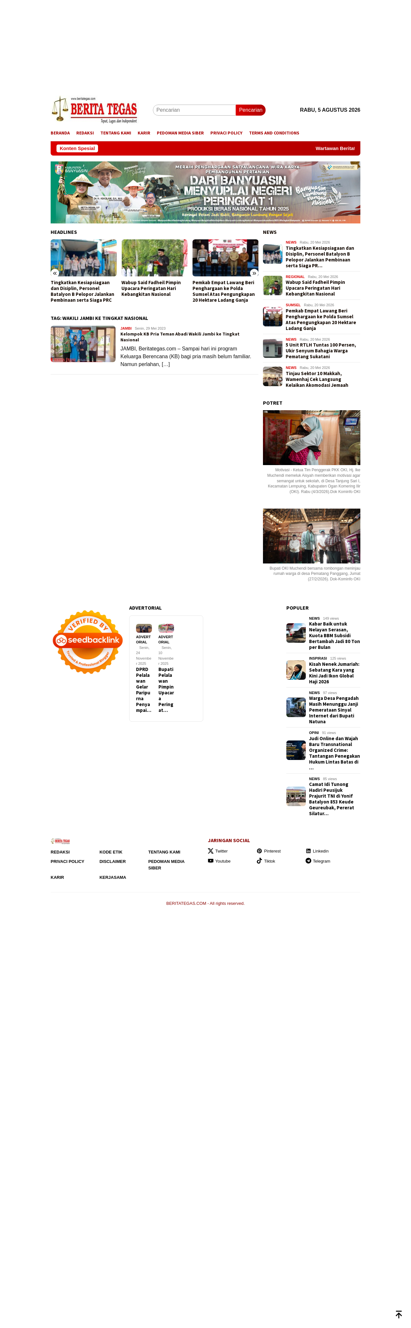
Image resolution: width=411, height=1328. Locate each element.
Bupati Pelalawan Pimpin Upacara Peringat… (166, 689)
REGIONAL (295, 277)
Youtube (219, 861)
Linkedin (317, 851)
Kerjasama (112, 877)
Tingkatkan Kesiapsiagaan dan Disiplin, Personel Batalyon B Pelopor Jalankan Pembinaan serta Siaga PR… (320, 257)
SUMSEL (293, 305)
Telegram (317, 861)
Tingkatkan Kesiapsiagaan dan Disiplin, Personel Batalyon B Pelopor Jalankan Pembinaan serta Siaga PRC (82, 291)
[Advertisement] (195, 45)
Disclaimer (112, 861)
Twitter (218, 851)
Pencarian (250, 110)
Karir (57, 877)
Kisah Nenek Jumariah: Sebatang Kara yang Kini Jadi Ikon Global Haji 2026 (334, 673)
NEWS (270, 232)
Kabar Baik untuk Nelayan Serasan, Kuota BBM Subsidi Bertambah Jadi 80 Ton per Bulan (334, 635)
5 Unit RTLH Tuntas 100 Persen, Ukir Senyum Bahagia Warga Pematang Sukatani (321, 351)
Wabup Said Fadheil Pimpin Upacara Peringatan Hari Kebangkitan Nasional (151, 288)
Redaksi (60, 852)
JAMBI (125, 328)
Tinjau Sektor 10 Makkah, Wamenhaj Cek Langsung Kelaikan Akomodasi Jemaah (317, 379)
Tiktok (265, 861)
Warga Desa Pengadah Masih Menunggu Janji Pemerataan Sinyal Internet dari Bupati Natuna (334, 710)
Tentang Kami (164, 852)
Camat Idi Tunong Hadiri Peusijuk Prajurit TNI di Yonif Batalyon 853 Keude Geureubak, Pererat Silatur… (331, 798)
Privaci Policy (67, 861)
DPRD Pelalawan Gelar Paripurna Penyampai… (143, 689)
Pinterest (268, 851)
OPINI (314, 733)
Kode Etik (110, 852)
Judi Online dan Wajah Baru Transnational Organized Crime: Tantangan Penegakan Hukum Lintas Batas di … (334, 753)
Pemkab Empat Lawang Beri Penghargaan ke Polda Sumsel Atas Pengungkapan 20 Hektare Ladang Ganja (224, 291)
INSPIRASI (318, 658)
